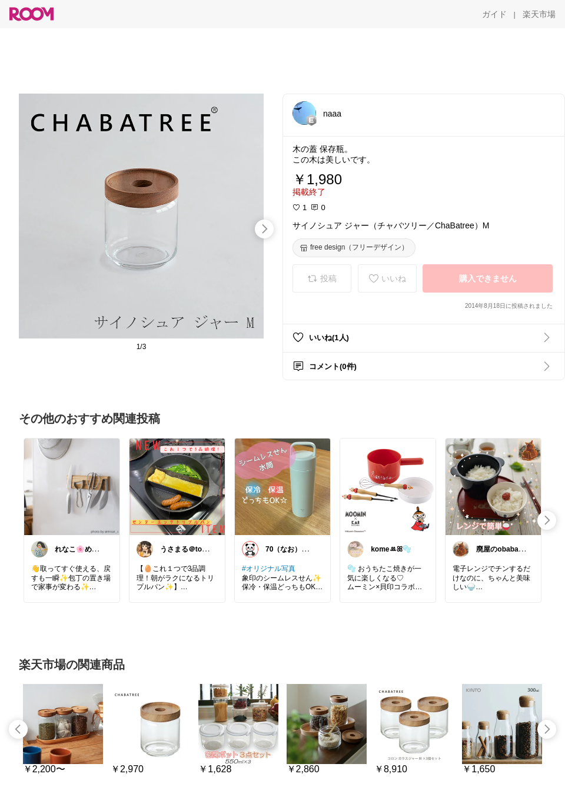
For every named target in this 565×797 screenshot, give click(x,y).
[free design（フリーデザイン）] (354, 247)
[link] (71, 486)
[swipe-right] (264, 229)
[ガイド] (494, 14)
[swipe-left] (18, 729)
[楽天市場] (539, 14)
